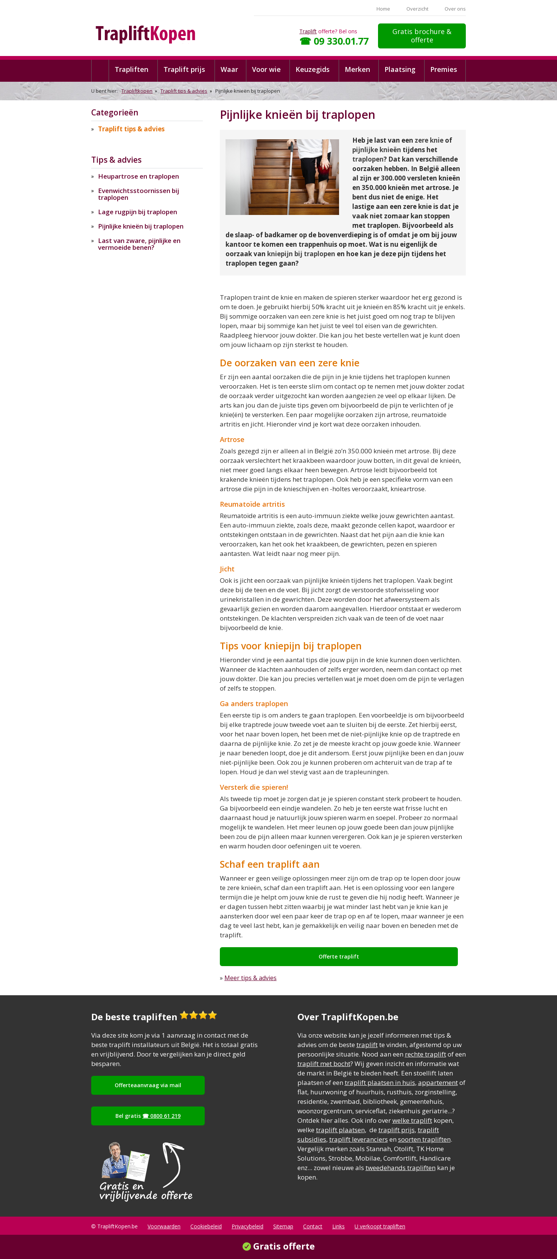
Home (383, 8)
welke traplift (412, 1120)
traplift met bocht (323, 1063)
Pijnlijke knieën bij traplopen (141, 226)
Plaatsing (399, 69)
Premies (443, 69)
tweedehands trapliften (401, 1167)
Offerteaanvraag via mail (148, 1085)
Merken (357, 69)
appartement (438, 1082)
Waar (229, 69)
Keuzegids (313, 69)
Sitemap (283, 1226)
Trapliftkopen (136, 90)
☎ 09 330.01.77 (334, 40)
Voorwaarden (164, 1226)
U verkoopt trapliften (380, 1226)
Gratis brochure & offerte (421, 35)
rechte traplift (425, 1054)
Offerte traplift (339, 956)
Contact (312, 1226)
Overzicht (417, 8)
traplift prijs (396, 1129)
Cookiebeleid (206, 1226)
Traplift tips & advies (183, 90)
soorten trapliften (424, 1139)
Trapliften (131, 69)
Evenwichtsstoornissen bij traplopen (138, 194)
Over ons (455, 8)
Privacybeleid (247, 1226)
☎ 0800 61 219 (161, 1115)
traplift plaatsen (340, 1129)
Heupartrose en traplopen (138, 176)
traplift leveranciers (358, 1139)
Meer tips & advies (250, 978)
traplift (367, 1044)
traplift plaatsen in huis (380, 1082)
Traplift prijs (184, 69)
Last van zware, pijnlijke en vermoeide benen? (139, 244)
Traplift (308, 31)
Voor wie (266, 69)
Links (338, 1226)
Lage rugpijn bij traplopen (137, 211)
